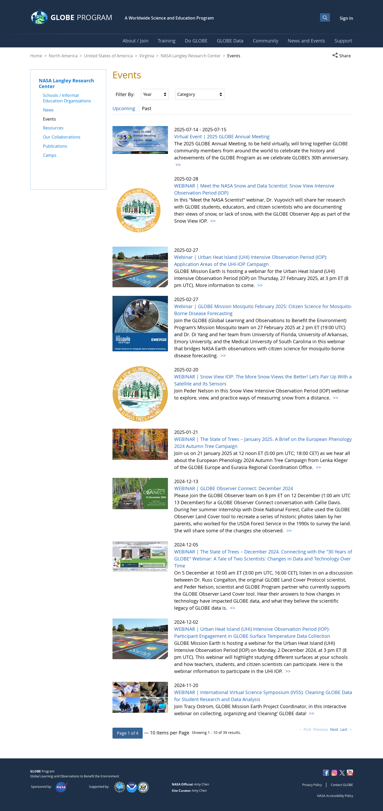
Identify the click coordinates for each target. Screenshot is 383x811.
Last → (346, 729)
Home (36, 56)
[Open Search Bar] (325, 17)
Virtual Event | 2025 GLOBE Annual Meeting (221, 136)
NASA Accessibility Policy (335, 796)
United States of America (108, 56)
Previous (320, 729)
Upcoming (123, 108)
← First (305, 729)
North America (63, 56)
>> (177, 164)
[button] (342, 56)
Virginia (146, 56)
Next (334, 729)
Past (146, 108)
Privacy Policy (312, 785)
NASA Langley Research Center (191, 56)
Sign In (346, 18)
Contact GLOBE (342, 785)
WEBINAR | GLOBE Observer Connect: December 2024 (233, 488)
